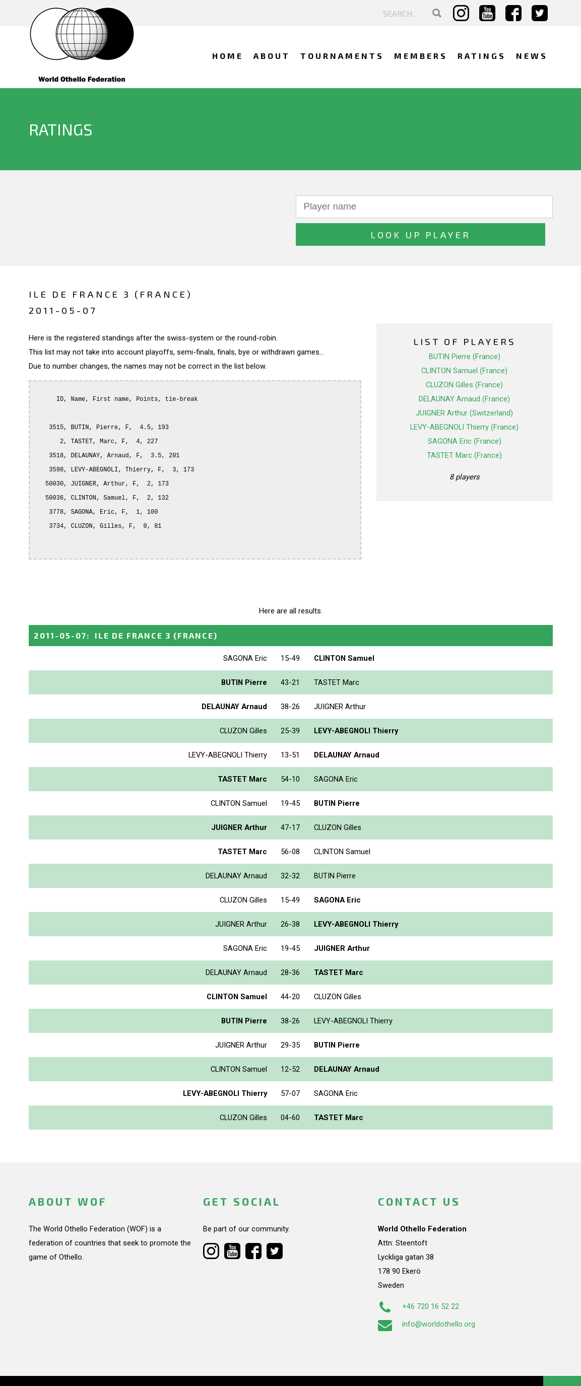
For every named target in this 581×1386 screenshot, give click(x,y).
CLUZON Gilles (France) (464, 357)
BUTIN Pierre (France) (464, 328)
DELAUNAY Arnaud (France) (464, 371)
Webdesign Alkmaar (72, 1368)
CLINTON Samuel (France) (464, 343)
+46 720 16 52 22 (418, 1278)
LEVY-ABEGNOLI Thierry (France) (464, 399)
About (271, 55)
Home (227, 55)
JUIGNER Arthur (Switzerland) (464, 385)
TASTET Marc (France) (464, 427)
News (532, 55)
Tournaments (342, 55)
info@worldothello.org (426, 1296)
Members (420, 55)
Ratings (482, 55)
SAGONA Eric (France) (464, 413)
